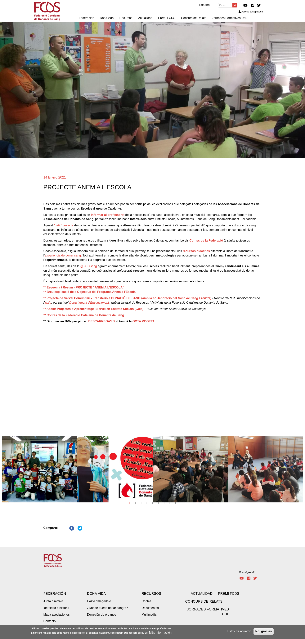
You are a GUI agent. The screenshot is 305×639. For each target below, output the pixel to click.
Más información (160, 632)
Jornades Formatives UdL (208, 611)
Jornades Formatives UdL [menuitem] (229, 18)
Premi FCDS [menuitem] (166, 18)
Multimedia (149, 614)
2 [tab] (135, 503)
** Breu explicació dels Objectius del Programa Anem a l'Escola (89, 291)
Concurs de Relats (204, 601)
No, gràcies (263, 631)
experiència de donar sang (63, 255)
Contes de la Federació (206, 240)
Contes (146, 601)
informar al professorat (107, 214)
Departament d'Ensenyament (89, 302)
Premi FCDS (228, 594)
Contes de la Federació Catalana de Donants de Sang (83, 315)
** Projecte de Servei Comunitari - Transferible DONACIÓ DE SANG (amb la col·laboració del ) (127, 298)
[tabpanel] (39, 470)
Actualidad (202, 594)
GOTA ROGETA (143, 321)
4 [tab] (147, 503)
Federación (54, 594)
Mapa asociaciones (56, 614)
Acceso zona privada (251, 11)
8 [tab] (170, 503)
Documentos (150, 608)
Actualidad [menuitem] (145, 18)
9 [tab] (175, 503)
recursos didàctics (196, 251)
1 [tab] (130, 503)
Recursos (151, 594)
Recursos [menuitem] (125, 18)
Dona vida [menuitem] (107, 18)
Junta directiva (53, 601)
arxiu (48, 302)
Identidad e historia (56, 608)
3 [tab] (141, 503)
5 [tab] (153, 503)
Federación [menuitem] (86, 18)
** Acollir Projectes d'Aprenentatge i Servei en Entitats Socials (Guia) (93, 308)
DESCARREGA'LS (101, 321)
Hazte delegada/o (99, 601)
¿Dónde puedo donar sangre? (107, 608)
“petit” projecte (63, 225)
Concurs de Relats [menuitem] (193, 18)
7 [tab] (164, 503)
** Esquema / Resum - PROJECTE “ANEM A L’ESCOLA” (83, 287)
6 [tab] (158, 503)
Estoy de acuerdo (239, 631)
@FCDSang (88, 266)
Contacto (49, 621)
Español (204, 5)
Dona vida (96, 594)
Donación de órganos (101, 614)
